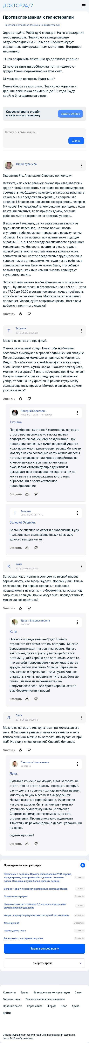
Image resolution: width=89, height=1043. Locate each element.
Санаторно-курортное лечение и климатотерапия (32, 25)
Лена (13, 773)
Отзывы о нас (12, 999)
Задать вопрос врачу (44, 948)
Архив (75, 1006)
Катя (13, 632)
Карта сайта (35, 1006)
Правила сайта (12, 1006)
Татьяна (16, 422)
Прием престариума (15, 896)
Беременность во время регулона (23, 938)
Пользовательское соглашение (45, 999)
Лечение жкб (11, 923)
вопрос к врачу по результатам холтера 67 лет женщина (36, 915)
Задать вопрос (70, 113)
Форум (51, 1006)
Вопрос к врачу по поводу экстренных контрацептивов (35, 888)
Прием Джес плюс (15, 930)
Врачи (25, 992)
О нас (78, 992)
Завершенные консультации (51, 992)
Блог (64, 1006)
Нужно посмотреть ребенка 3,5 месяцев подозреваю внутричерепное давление (35, 906)
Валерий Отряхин (22, 522)
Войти (7, 1012)
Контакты (9, 992)
